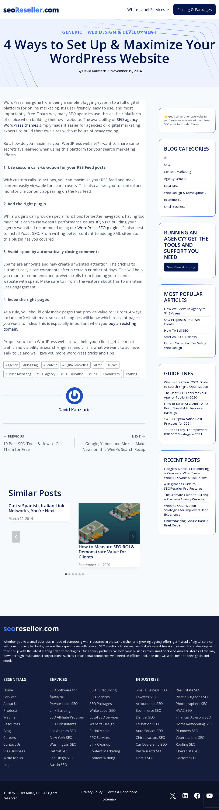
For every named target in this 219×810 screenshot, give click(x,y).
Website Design (102, 724)
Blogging (30, 365)
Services (9, 697)
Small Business (174, 206)
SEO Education (72, 374)
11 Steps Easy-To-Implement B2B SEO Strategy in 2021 (186, 432)
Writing (131, 374)
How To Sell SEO (176, 330)
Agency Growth (175, 178)
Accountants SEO (149, 703)
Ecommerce (172, 199)
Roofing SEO (185, 744)
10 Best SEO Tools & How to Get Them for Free (37, 442)
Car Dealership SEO (151, 744)
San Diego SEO (61, 758)
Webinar (10, 717)
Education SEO (147, 724)
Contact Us (12, 744)
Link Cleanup (100, 744)
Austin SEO (58, 764)
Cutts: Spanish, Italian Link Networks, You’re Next (36, 508)
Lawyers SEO (146, 697)
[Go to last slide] (16, 537)
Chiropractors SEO (150, 737)
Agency (12, 365)
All (165, 157)
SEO (167, 164)
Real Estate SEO (188, 690)
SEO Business (14, 751)
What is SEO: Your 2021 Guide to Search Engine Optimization (186, 384)
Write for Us (13, 758)
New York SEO (61, 737)
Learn (113, 365)
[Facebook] (197, 795)
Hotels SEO (144, 758)
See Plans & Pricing (181, 267)
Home (8, 690)
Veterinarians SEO (190, 737)
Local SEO (171, 185)
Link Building (60, 710)
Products (10, 710)
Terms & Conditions (122, 792)
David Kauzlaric (94, 71)
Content (50, 365)
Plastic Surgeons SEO (192, 697)
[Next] (132, 537)
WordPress (111, 374)
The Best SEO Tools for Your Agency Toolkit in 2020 (185, 395)
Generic (72, 32)
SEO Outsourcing (103, 690)
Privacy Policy (91, 792)
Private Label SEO (64, 703)
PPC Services (100, 737)
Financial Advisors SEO (193, 717)
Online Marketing (18, 374)
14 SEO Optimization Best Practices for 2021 (183, 421)
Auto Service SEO (149, 730)
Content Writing (102, 758)
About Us (10, 703)
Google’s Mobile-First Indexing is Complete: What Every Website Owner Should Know (186, 473)
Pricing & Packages (194, 9)
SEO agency (46, 374)
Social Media (99, 730)
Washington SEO (63, 744)
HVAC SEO (184, 710)
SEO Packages (101, 703)
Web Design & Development (122, 32)
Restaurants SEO (149, 751)
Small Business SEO (151, 690)
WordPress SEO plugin (97, 227)
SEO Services (100, 697)
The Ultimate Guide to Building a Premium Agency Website (186, 497)
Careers (9, 737)
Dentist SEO (145, 717)
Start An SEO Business (180, 337)
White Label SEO (103, 710)
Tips (93, 374)
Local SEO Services (104, 717)
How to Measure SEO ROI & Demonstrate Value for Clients (106, 552)
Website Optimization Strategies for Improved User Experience (186, 509)
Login (8, 764)
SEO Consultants (63, 724)
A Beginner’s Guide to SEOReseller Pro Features (183, 486)
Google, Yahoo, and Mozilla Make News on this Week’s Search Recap (112, 442)
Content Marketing (177, 171)
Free (98, 365)
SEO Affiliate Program (67, 717)
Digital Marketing (75, 365)
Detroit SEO (59, 751)
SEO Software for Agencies (63, 693)
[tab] (66, 574)
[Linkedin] (185, 795)
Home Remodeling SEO (194, 724)
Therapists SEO (188, 751)
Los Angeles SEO (63, 730)
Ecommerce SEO (148, 710)
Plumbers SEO (187, 730)
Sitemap (109, 799)
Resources (11, 724)
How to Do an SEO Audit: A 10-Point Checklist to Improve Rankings (186, 408)
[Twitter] (173, 795)
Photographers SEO (192, 703)
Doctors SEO (186, 758)
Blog (7, 730)
